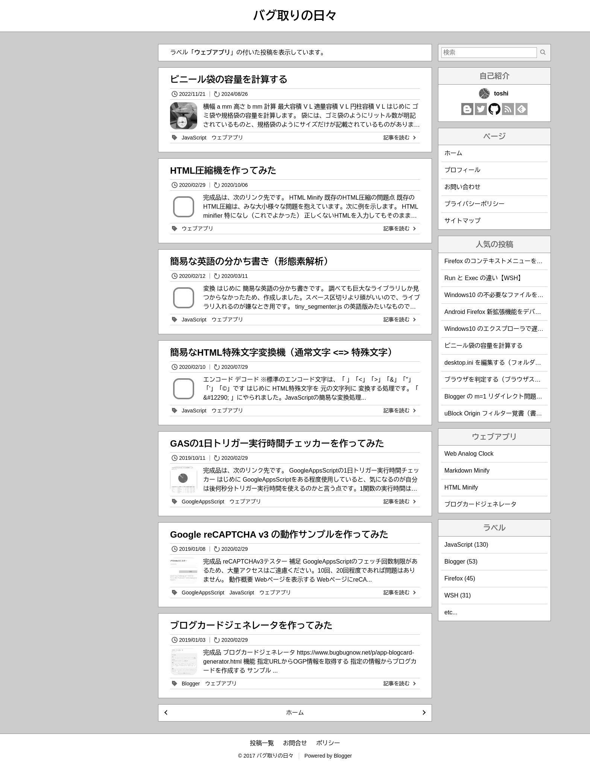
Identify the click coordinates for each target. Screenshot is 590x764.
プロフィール (462, 170)
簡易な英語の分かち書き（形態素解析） (251, 261)
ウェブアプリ (227, 138)
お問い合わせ (462, 187)
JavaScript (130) (466, 544)
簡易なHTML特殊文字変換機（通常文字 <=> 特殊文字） (283, 352)
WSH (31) (457, 595)
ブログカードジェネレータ (480, 504)
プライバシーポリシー (474, 204)
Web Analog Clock (468, 453)
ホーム (295, 712)
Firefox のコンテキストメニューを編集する (502, 261)
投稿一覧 (262, 743)
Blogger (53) (460, 561)
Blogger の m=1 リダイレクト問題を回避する (505, 396)
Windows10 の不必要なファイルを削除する (502, 295)
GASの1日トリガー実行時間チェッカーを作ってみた (277, 443)
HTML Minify (461, 487)
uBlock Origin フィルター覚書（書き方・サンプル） (514, 413)
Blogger (191, 684)
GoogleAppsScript (203, 502)
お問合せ (295, 743)
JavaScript (194, 138)
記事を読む (400, 138)
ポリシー (328, 743)
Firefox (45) (459, 578)
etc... (451, 612)
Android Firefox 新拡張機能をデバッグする (501, 312)
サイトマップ (462, 221)
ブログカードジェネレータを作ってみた (251, 625)
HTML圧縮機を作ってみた (223, 170)
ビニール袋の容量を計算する (228, 79)
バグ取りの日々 (295, 16)
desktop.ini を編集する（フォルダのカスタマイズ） (513, 362)
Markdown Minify (467, 470)
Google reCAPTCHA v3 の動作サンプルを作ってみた (279, 534)
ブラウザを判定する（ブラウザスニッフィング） (510, 379)
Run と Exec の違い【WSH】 (484, 278)
